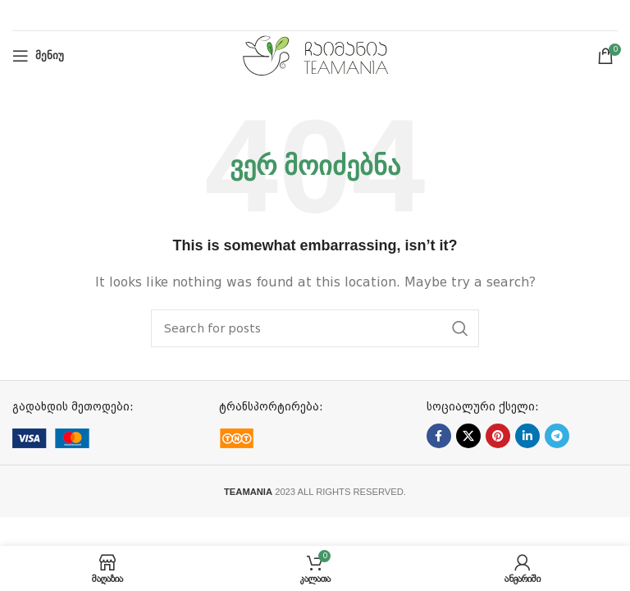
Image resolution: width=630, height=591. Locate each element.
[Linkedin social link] (527, 436)
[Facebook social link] (439, 436)
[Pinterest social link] (498, 436)
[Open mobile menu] (38, 55)
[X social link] (468, 436)
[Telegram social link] (557, 436)
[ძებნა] (315, 328)
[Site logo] (315, 55)
